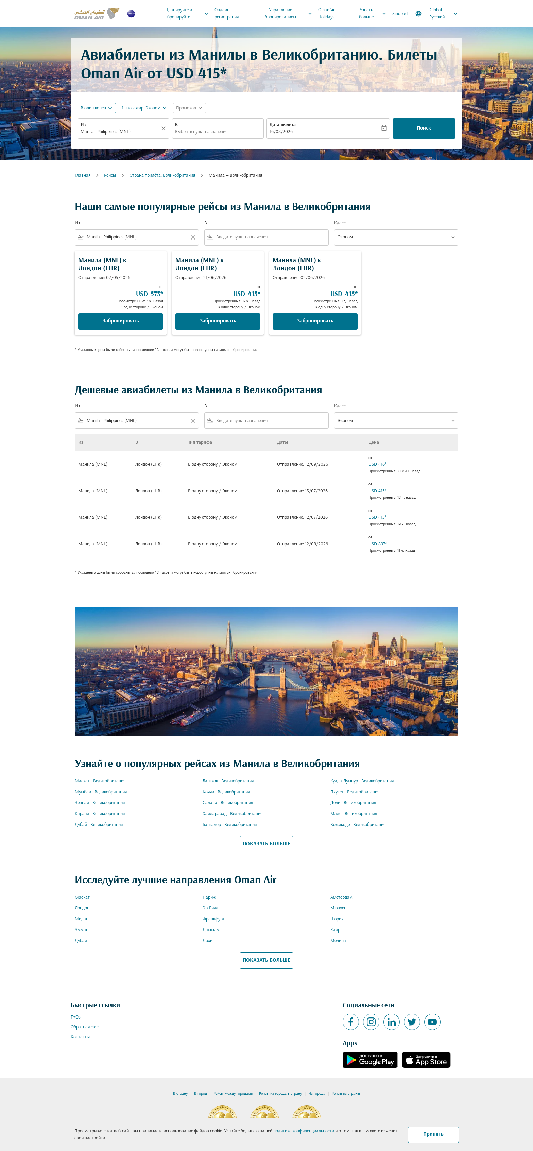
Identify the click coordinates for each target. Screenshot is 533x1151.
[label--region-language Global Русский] (437, 13)
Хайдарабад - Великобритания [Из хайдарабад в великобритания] (232, 813)
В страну (180, 1094)
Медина (338, 940)
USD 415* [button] (196, 74)
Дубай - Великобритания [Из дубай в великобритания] (99, 824)
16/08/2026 (281, 132)
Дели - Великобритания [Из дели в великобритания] (353, 802)
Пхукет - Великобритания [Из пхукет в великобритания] (354, 792)
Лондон (82, 908)
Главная (82, 175)
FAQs (76, 1017)
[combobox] (120, 132)
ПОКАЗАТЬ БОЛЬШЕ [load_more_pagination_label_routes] (266, 844)
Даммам (211, 930)
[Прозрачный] (164, 128)
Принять (433, 1134)
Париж (209, 897)
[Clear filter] (193, 237)
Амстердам (341, 897)
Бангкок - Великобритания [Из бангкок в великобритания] (228, 781)
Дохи (207, 940)
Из (83, 124)
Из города (316, 1094)
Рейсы (110, 175)
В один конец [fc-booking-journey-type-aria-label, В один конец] (93, 108)
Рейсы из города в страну (280, 1094)
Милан (81, 919)
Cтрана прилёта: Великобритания (162, 175)
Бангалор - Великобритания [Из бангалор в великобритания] (230, 824)
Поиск (424, 128)
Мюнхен (338, 908)
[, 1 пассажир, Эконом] (141, 108)
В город (200, 1094)
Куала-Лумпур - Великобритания (362, 781)
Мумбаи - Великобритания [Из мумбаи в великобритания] (101, 792)
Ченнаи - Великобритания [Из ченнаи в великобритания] (100, 802)
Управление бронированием (290, 13)
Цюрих (336, 919)
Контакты (80, 1037)
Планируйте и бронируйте (188, 13)
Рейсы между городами (233, 1094)
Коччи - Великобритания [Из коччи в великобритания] (226, 792)
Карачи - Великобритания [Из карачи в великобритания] (100, 813)
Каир (335, 930)
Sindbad (400, 13)
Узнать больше (374, 13)
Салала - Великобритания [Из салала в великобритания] (228, 802)
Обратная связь (86, 1027)
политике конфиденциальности (303, 1131)
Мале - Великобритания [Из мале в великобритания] (353, 813)
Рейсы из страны (346, 1094)
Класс (340, 223)
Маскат (82, 897)
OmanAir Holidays (326, 13)
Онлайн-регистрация (226, 13)
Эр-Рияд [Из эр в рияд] (210, 908)
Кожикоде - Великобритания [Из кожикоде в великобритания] (357, 824)
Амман (81, 930)
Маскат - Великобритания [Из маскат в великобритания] (100, 781)
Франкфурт (214, 919)
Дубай (81, 940)
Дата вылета (283, 124)
